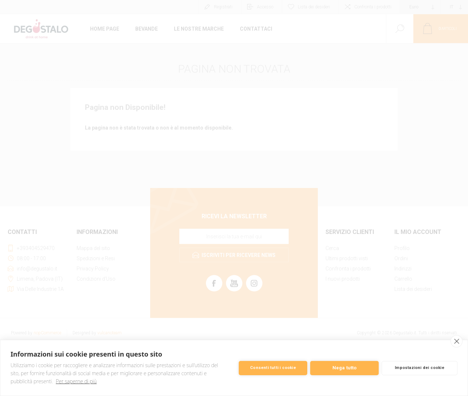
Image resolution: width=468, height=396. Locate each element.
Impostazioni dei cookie (419, 367)
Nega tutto (344, 367)
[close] (457, 341)
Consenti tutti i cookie (273, 367)
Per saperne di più (76, 381)
